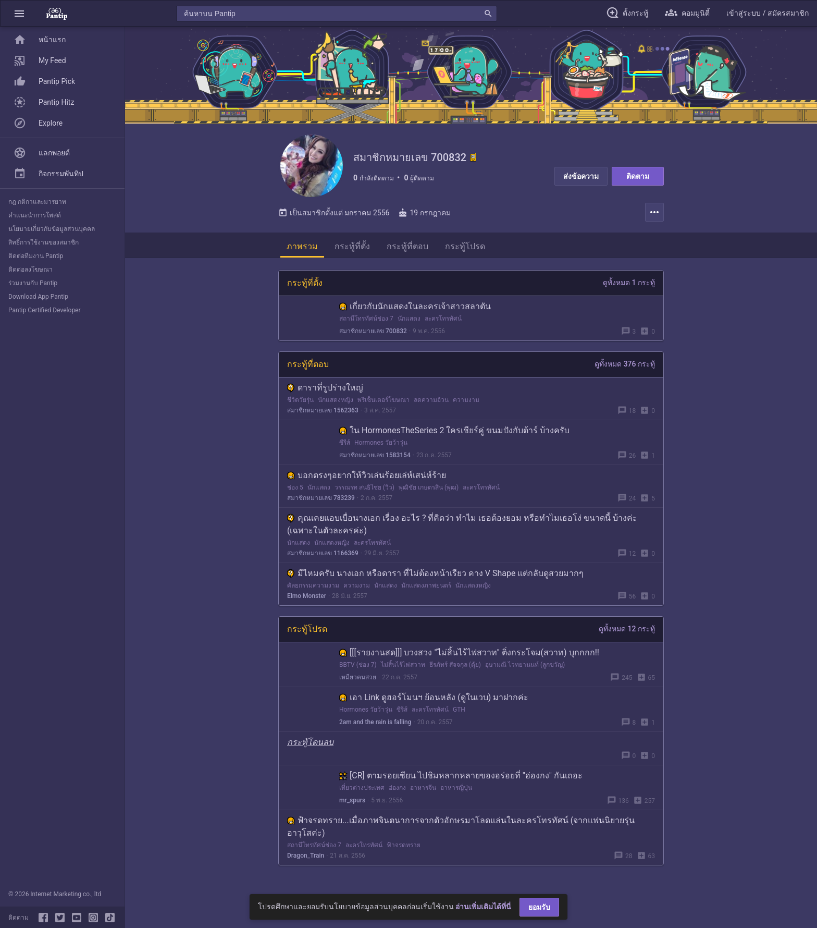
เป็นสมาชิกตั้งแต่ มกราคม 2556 (333, 213)
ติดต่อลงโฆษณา (30, 269)
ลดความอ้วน (431, 400)
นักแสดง (409, 318)
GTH (459, 709)
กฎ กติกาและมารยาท (37, 201)
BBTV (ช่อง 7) (358, 664)
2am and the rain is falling (375, 722)
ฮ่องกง (397, 787)
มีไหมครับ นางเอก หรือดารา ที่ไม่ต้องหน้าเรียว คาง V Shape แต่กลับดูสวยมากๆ (435, 573)
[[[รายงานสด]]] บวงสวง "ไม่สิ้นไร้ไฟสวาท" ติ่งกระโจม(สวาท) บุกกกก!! (469, 652)
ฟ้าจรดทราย (403, 845)
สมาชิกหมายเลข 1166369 (322, 553)
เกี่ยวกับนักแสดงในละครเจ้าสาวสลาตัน (415, 306)
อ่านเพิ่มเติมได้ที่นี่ (483, 906)
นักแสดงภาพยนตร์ (426, 585)
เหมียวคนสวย (357, 677)
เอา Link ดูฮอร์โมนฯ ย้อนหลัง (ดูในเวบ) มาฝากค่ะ (433, 697)
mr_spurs (352, 800)
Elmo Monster (306, 596)
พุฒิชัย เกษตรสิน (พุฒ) (429, 487)
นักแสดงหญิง (335, 400)
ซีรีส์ (344, 442)
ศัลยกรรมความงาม (313, 585)
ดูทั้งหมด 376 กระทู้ (625, 364)
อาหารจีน (423, 787)
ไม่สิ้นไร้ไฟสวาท (403, 664)
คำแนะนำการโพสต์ (34, 215)
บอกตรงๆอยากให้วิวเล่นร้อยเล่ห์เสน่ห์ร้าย (366, 475)
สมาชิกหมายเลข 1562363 (322, 410)
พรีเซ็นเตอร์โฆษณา (383, 400)
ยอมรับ (539, 907)
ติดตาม (637, 176)
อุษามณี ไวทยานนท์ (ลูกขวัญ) (525, 664)
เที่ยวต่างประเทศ (362, 787)
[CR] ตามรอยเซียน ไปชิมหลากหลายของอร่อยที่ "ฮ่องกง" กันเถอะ (461, 775)
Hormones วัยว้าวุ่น (380, 442)
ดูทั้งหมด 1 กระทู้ (629, 282)
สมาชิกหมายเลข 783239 (321, 498)
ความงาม (466, 400)
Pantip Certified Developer (44, 310)
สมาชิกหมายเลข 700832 (373, 331)
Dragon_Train (305, 855)
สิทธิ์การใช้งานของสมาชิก (43, 242)
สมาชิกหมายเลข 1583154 (375, 455)
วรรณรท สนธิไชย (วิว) (364, 487)
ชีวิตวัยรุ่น (300, 400)
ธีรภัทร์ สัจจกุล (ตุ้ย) (455, 664)
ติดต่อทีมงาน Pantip (35, 256)
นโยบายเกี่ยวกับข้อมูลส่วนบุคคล (51, 229)
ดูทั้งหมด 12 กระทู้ (627, 628)
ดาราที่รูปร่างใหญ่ (325, 388)
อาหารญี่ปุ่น (456, 787)
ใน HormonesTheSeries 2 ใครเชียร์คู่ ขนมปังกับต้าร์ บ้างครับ (454, 430)
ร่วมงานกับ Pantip (32, 283)
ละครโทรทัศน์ (443, 318)
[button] (19, 13)
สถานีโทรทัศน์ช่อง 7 (366, 318)
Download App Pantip (38, 296)
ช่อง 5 (295, 487)
